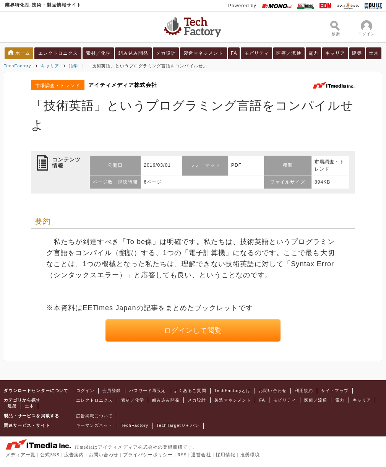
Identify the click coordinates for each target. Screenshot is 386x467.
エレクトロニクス (58, 53)
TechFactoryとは (232, 390)
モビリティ (256, 53)
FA (234, 53)
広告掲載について (94, 415)
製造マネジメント (203, 53)
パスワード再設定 (147, 390)
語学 (73, 65)
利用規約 (304, 390)
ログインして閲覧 (193, 330)
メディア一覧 (21, 454)
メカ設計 (166, 53)
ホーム (22, 53)
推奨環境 (250, 454)
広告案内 (74, 454)
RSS (182, 454)
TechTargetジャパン (177, 425)
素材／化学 (98, 53)
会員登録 (111, 390)
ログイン (85, 390)
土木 (374, 53)
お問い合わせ (272, 390)
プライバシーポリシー (148, 454)
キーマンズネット (94, 425)
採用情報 (225, 454)
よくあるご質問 (190, 390)
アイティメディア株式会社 (122, 85)
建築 (357, 53)
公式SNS (50, 454)
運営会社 (201, 454)
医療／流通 (288, 53)
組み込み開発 (133, 53)
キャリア (335, 53)
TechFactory (17, 65)
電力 (313, 53)
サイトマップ (335, 390)
